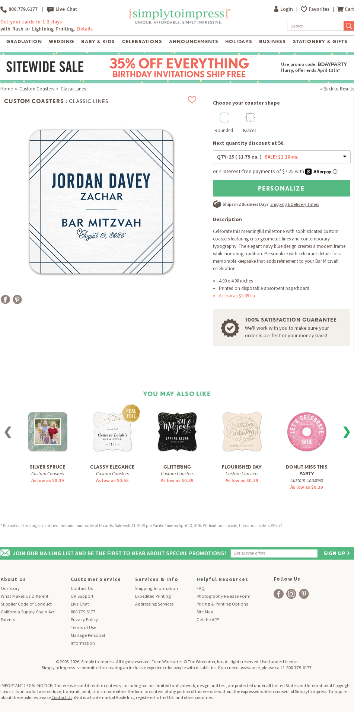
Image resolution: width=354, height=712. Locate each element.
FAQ (201, 588)
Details (85, 29)
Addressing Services (154, 604)
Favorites (320, 9)
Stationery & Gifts (320, 41)
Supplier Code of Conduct (26, 604)
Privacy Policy (84, 619)
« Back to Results (337, 89)
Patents (8, 619)
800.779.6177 (19, 9)
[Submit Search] (349, 26)
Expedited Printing (153, 596)
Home (6, 89)
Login (284, 9)
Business (272, 41)
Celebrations (142, 41)
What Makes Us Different (24, 596)
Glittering (177, 467)
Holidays (238, 41)
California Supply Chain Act (28, 611)
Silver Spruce (47, 467)
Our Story (10, 588)
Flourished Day (242, 467)
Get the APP (208, 619)
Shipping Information (156, 588)
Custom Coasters (36, 89)
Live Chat (62, 9)
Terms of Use (83, 627)
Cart (345, 9)
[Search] (315, 26)
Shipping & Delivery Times (294, 204)
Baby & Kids (98, 41)
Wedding (61, 41)
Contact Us (82, 588)
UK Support (82, 596)
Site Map (205, 611)
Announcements (194, 41)
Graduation (24, 41)
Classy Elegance (112, 467)
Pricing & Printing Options (222, 604)
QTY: (258, 157)
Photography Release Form (224, 596)
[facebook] (279, 594)
